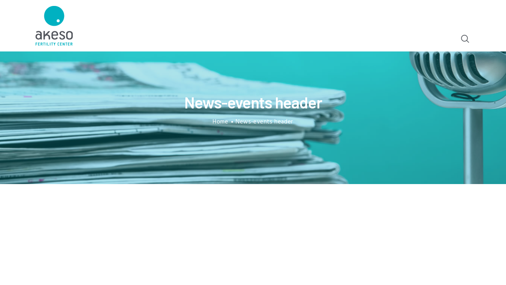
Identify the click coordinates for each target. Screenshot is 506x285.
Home (220, 122)
